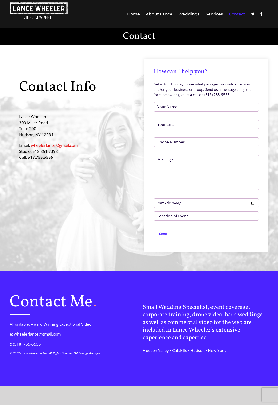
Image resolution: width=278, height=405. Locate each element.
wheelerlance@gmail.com (54, 145)
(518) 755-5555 (27, 344)
